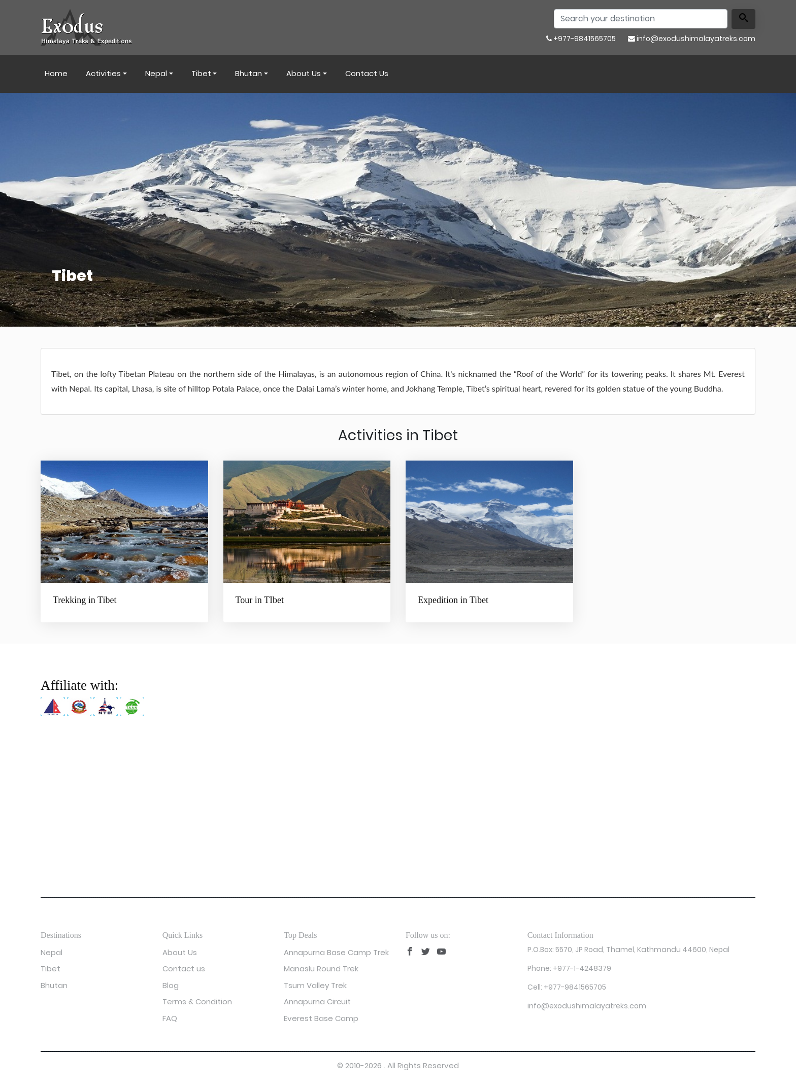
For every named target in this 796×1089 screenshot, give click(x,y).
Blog (170, 985)
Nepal (156, 73)
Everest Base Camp (321, 1018)
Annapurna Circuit (317, 1001)
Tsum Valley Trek (315, 985)
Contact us (366, 73)
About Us (303, 73)
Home (56, 73)
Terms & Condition (197, 1001)
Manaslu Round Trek (321, 968)
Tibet (201, 73)
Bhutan (248, 73)
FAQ (169, 1018)
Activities (103, 73)
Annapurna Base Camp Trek (336, 952)
